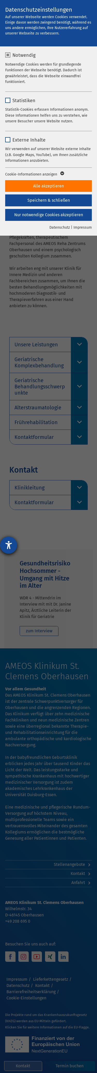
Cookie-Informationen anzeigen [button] (34, 174)
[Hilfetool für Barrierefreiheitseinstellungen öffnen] (8, 545)
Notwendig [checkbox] (23, 55)
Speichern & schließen (48, 200)
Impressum (82, 227)
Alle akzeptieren (48, 186)
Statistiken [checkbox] (23, 100)
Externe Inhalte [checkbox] (29, 140)
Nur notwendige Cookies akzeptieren (48, 214)
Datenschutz (59, 227)
